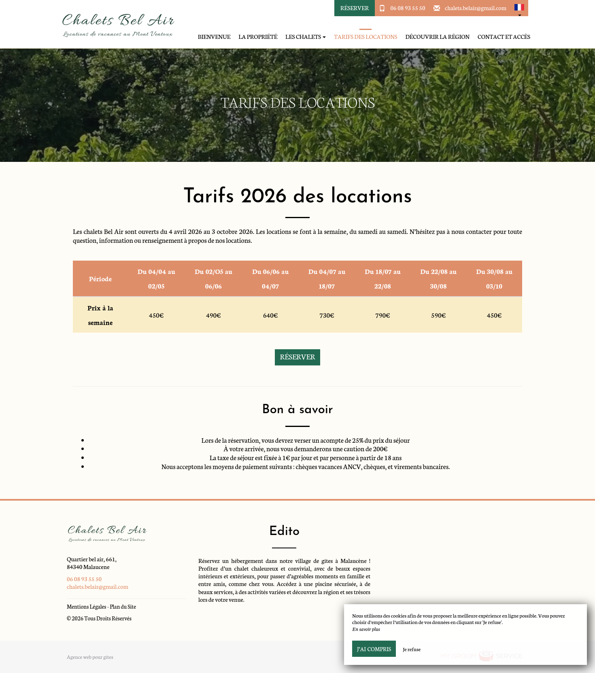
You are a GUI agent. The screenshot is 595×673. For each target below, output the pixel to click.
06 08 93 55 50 (407, 8)
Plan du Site (123, 606)
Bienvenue (214, 36)
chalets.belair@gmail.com (475, 8)
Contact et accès (504, 36)
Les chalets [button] (305, 36)
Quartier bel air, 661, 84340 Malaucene (92, 563)
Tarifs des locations (365, 36)
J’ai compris (374, 649)
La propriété (257, 36)
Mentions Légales (86, 606)
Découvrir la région (437, 36)
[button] (519, 8)
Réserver (354, 8)
